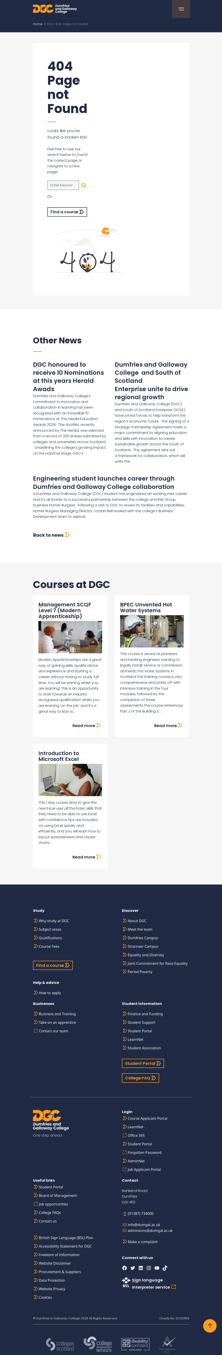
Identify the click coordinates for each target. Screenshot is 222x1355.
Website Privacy (52, 1288)
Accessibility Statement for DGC (65, 1246)
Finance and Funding (145, 1013)
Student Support (142, 1022)
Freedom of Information (59, 1254)
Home (38, 24)
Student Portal (140, 1030)
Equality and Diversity (146, 954)
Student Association (144, 1048)
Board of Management (58, 1195)
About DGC (137, 920)
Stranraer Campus (143, 946)
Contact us (48, 1221)
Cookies (45, 1297)
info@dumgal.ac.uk (144, 1224)
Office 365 (136, 1135)
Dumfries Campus (143, 937)
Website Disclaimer (55, 1263)
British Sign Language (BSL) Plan (66, 1237)
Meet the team (140, 929)
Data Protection (52, 1280)
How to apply (50, 992)
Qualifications (50, 937)
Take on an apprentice (57, 1022)
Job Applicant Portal (144, 1169)
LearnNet (135, 1039)
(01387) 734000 (141, 1213)
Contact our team (53, 1030)
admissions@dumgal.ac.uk (150, 1230)
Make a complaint (143, 1241)
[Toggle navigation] (180, 9)
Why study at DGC (54, 920)
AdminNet (136, 1161)
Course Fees (49, 946)
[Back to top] (210, 1326)
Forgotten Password (145, 1152)
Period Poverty (140, 971)
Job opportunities (53, 1204)
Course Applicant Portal (147, 1118)
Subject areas (50, 929)
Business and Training (57, 1013)
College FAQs (50, 1212)
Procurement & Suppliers (60, 1271)
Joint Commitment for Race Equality (158, 963)
